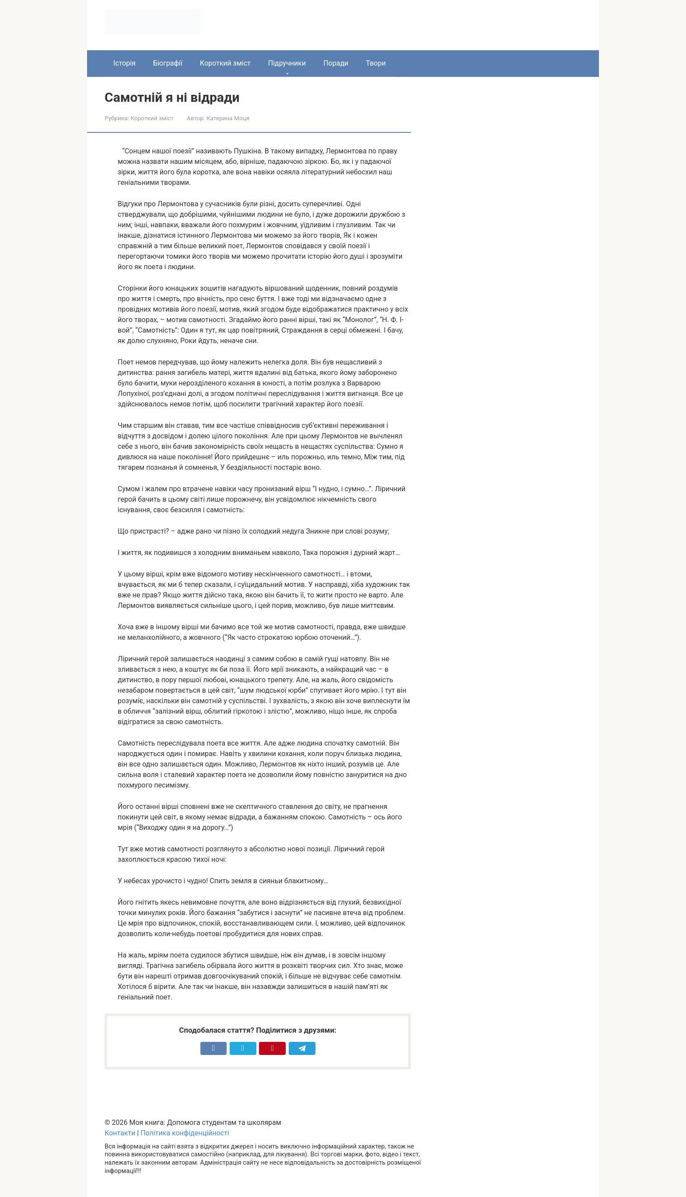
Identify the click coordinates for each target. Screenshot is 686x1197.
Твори (375, 63)
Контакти (120, 1133)
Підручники (287, 63)
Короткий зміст (225, 63)
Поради (335, 63)
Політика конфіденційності (184, 1133)
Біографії (167, 63)
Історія (124, 63)
